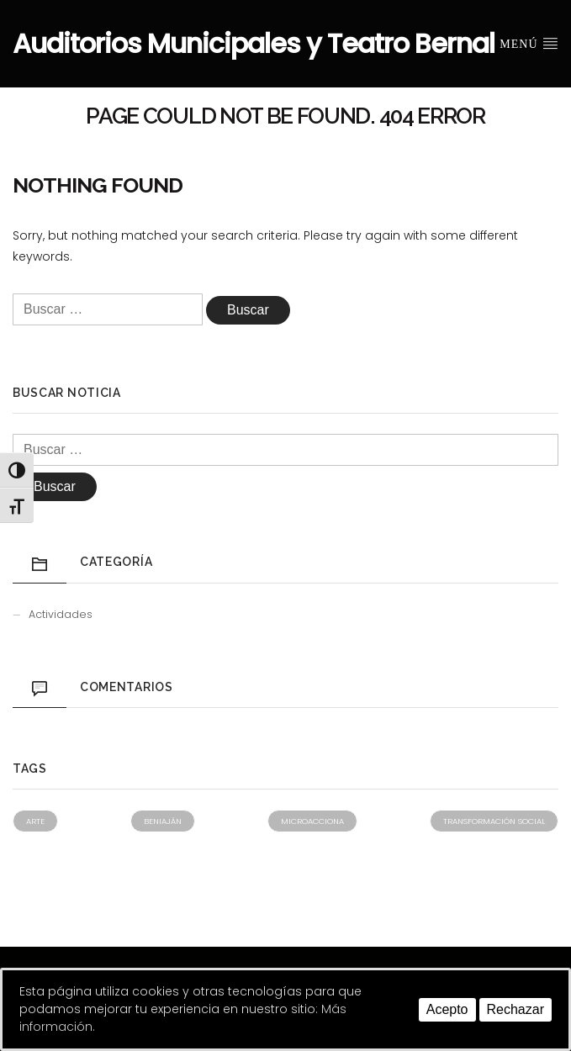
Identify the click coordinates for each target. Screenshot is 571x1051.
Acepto (447, 1009)
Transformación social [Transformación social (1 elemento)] (494, 821)
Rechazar (515, 1009)
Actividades (61, 614)
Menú (529, 42)
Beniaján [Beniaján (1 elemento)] (163, 821)
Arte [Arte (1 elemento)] (35, 821)
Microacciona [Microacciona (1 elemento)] (312, 821)
